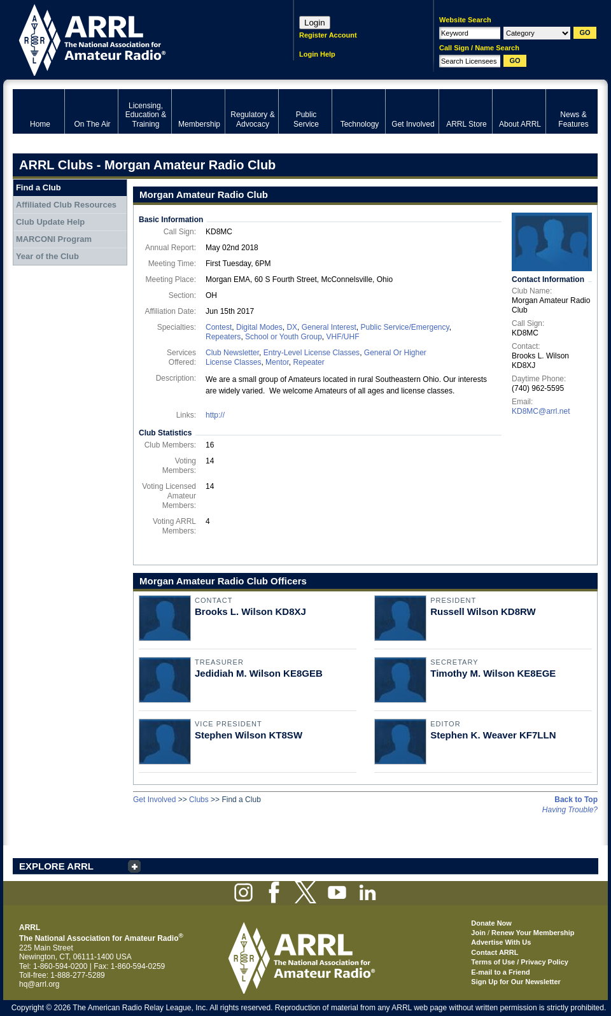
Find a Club (38, 187)
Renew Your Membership (532, 932)
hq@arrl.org (39, 984)
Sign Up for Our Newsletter (516, 981)
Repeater (308, 362)
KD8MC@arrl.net (541, 411)
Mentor (277, 362)
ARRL (136, 38)
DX (291, 327)
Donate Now (491, 923)
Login (314, 22)
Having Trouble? (570, 809)
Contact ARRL (494, 952)
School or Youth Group (283, 336)
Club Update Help (50, 222)
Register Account (328, 35)
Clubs (199, 799)
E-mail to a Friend (500, 972)
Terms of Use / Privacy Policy (519, 962)
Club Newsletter (232, 352)
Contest (219, 327)
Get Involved (154, 799)
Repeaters (223, 336)
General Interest (329, 327)
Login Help (317, 54)
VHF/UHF (342, 336)
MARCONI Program (54, 239)
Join (478, 932)
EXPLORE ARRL (56, 866)
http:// (215, 415)
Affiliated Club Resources (66, 204)
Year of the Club (47, 256)
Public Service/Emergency (404, 327)
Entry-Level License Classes (311, 352)
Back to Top (576, 799)
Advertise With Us (501, 942)
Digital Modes (259, 327)
